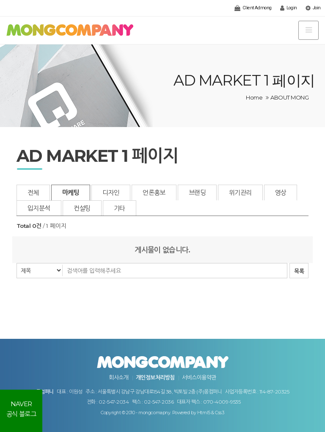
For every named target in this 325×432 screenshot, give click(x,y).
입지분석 (39, 208)
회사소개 (118, 377)
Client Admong (252, 8)
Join (313, 8)
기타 (119, 208)
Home (254, 97)
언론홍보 (154, 192)
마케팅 (70, 192)
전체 (33, 192)
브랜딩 (197, 192)
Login (288, 8)
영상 (280, 192)
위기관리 (240, 192)
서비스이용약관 (199, 377)
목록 (299, 271)
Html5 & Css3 (210, 412)
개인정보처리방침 (155, 377)
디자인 (110, 192)
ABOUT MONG (289, 97)
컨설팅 (82, 208)
